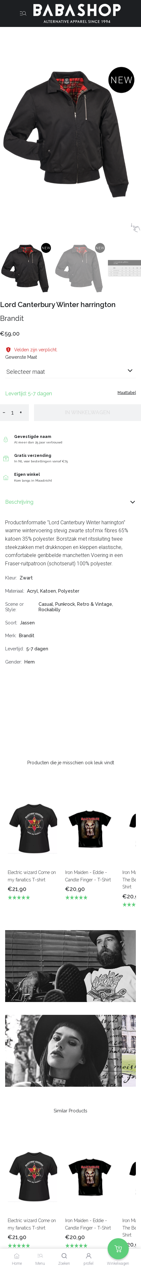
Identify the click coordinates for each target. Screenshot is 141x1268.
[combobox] (70, 374)
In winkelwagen (87, 412)
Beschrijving (70, 502)
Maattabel (127, 392)
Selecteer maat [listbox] (25, 371)
